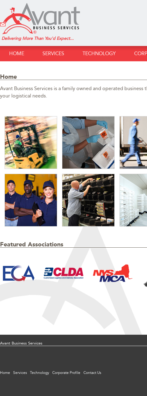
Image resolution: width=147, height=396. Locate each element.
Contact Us (92, 373)
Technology (99, 53)
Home (16, 53)
